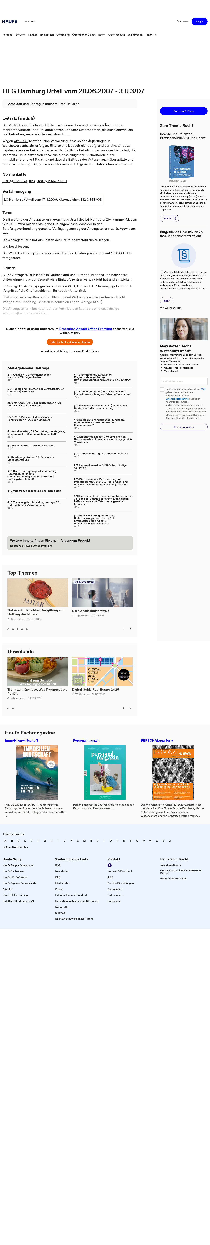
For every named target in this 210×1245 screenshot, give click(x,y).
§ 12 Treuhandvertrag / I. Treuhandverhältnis (101, 453)
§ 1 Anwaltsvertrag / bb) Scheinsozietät (31, 445)
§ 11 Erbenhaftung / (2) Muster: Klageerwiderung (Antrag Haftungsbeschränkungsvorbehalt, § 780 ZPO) (102, 377)
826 (32, 181)
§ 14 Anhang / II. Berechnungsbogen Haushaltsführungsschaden (29, 375)
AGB (203, 389)
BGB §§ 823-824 (14, 181)
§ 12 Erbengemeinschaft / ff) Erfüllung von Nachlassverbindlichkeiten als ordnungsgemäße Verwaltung (103, 439)
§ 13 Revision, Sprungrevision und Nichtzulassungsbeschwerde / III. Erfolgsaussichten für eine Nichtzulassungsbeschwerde (94, 519)
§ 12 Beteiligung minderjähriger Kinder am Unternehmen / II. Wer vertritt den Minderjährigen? (99, 422)
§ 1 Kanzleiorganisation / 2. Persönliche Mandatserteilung (31, 458)
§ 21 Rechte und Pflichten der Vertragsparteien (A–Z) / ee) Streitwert (35, 390)
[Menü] (30, 21)
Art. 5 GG (21, 141)
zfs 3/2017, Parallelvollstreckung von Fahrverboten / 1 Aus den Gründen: (29, 418)
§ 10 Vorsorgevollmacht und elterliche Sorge (34, 490)
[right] (130, 629)
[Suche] (182, 21)
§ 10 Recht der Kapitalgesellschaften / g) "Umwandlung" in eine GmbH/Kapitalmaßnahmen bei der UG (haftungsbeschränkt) (32, 475)
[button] (200, 21)
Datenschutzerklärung (177, 398)
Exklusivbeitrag (84, 581)
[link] (7, 34)
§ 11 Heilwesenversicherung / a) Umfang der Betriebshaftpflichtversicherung (100, 406)
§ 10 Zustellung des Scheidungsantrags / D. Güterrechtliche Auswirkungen (33, 503)
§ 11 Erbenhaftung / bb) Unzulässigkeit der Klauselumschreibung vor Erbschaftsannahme (102, 392)
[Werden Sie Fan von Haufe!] (110, 865)
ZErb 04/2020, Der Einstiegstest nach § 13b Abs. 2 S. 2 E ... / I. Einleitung (34, 404)
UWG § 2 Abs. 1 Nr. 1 (52, 181)
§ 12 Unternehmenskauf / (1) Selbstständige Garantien (100, 466)
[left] (124, 629)
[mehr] (152, 35)
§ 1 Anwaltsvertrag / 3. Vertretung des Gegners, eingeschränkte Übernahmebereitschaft (36, 432)
